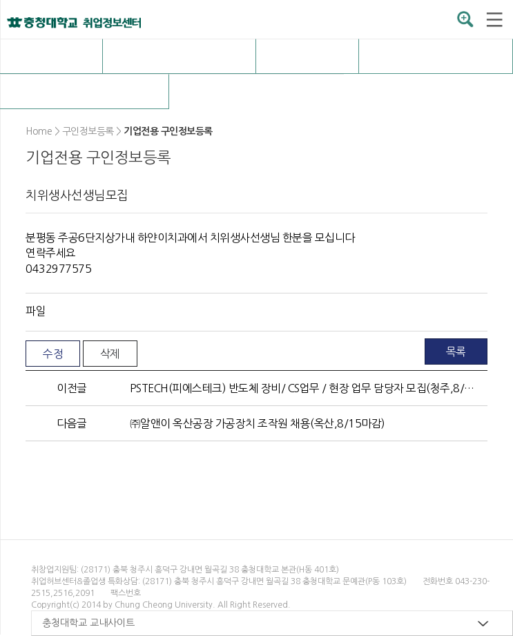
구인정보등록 (256, 91)
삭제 (110, 353)
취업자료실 (436, 56)
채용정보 (179, 56)
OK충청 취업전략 (307, 56)
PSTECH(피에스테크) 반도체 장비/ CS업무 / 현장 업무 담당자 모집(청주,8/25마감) (303, 388)
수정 (53, 353)
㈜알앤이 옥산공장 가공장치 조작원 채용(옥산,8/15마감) (257, 423)
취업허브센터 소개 (50, 56)
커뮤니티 (84, 91)
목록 (456, 351)
